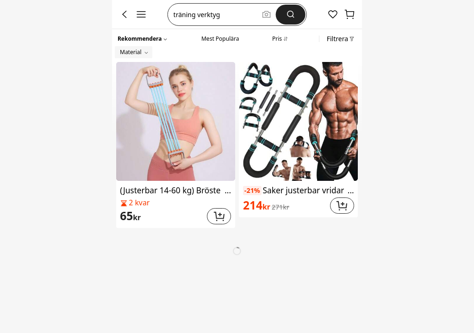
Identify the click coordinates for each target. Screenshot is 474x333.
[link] (162, 216)
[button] (143, 37)
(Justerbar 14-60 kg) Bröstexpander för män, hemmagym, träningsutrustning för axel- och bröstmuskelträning (175, 190)
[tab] (220, 37)
